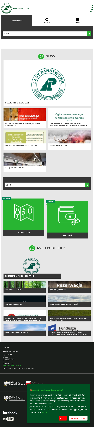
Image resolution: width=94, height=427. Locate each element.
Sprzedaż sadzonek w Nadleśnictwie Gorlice (22, 146)
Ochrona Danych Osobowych (19, 276)
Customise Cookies (78, 418)
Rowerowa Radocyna (13, 304)
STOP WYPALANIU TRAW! (58, 146)
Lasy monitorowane (13, 290)
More (44, 412)
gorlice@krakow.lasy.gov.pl (12, 365)
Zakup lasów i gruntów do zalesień (64, 304)
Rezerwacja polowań (58, 290)
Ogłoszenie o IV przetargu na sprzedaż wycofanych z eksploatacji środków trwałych (68, 124)
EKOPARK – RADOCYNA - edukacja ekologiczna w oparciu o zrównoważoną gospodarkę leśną (23, 319)
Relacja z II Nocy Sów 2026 (15, 168)
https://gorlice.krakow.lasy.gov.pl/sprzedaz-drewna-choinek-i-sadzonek (50, 203)
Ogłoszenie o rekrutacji (17, 103)
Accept (63, 418)
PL (91, 12)
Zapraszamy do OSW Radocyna (16, 333)
